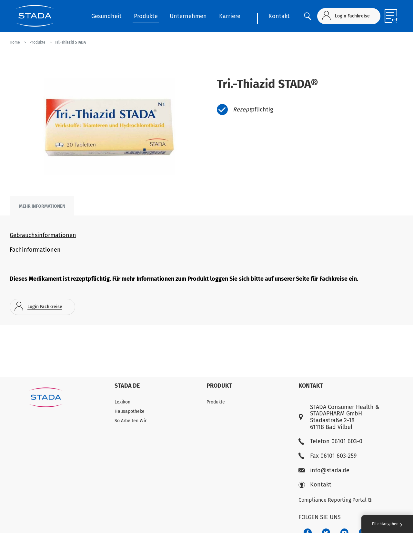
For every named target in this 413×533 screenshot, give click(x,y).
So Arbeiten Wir (130, 420)
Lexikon (122, 402)
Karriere (229, 16)
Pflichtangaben (387, 524)
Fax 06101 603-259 (327, 456)
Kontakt (279, 16)
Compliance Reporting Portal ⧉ (334, 500)
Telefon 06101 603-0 (330, 441)
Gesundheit (106, 16)
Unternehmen (188, 16)
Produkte (146, 16)
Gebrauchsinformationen (43, 235)
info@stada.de (323, 470)
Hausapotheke (130, 411)
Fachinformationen (35, 249)
